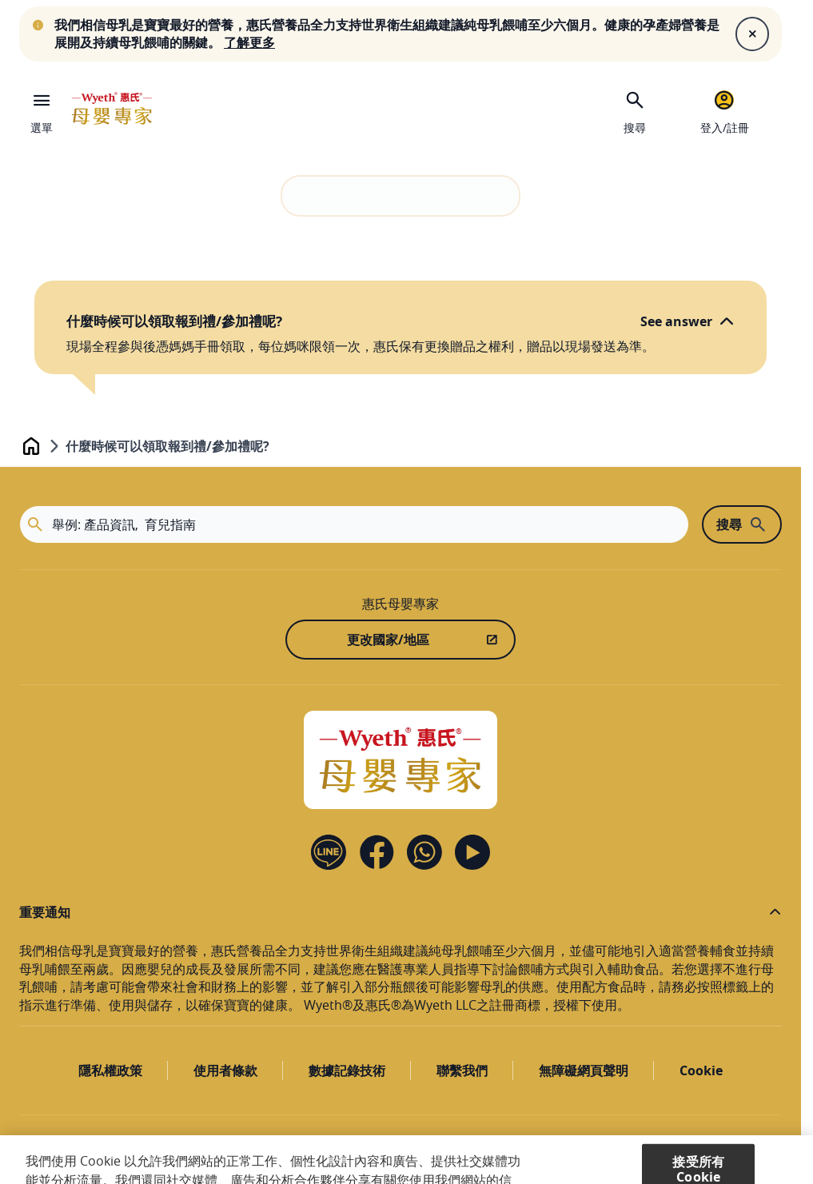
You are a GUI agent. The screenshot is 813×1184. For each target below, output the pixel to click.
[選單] (42, 109)
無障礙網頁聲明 (583, 1070)
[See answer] (687, 321)
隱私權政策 (110, 1070)
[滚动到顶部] (740, 1149)
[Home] (400, 760)
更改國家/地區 (388, 639)
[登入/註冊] (724, 110)
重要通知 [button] (44, 912)
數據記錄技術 (347, 1070)
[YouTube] (472, 852)
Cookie (701, 1070)
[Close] (752, 33)
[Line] (328, 852)
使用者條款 (225, 1070)
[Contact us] (424, 852)
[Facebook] (376, 852)
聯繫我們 (462, 1070)
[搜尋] (634, 110)
